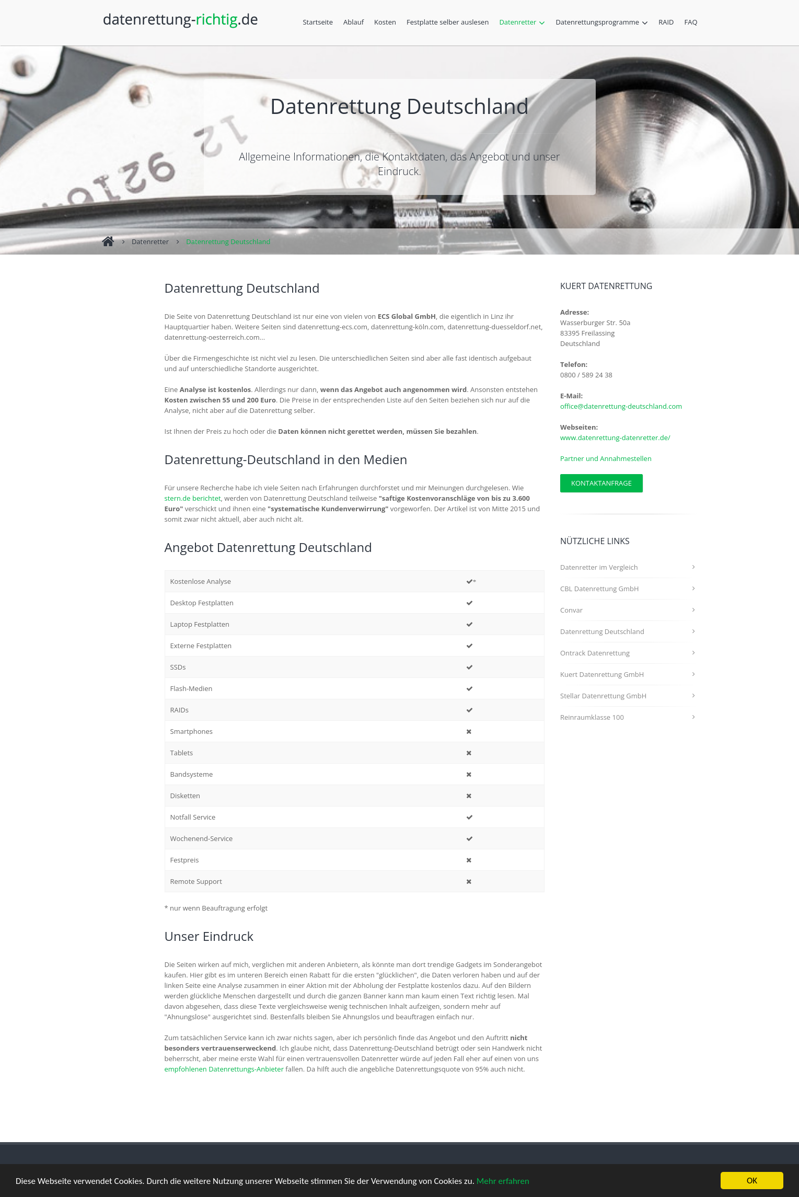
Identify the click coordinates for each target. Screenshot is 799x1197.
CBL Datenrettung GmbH (599, 588)
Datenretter (524, 23)
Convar (571, 610)
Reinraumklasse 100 (592, 717)
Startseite (318, 22)
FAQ (690, 22)
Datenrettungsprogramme (604, 23)
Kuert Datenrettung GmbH (602, 674)
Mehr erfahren (503, 1181)
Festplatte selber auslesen (450, 23)
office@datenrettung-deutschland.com (621, 406)
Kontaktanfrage (601, 483)
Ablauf (356, 23)
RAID (668, 23)
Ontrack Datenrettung (595, 653)
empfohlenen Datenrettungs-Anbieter (224, 1069)
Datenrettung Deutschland (228, 241)
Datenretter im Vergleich (599, 567)
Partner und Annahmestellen (606, 458)
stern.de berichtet (193, 498)
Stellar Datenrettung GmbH (603, 695)
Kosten (387, 23)
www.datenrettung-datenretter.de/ (615, 437)
